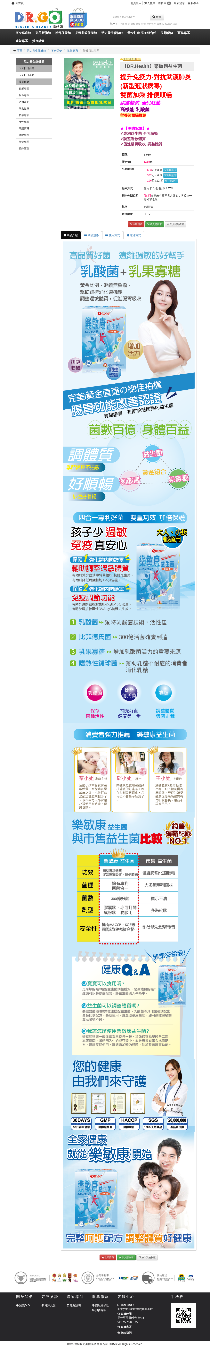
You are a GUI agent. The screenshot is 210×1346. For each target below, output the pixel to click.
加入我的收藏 (175, 224)
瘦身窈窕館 (23, 33)
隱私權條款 (100, 1305)
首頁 (19, 50)
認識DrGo (23, 1305)
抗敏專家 (72, 50)
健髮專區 (21, 41)
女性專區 (24, 121)
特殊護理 (24, 148)
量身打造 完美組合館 (141, 33)
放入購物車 (154, 224)
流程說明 (74, 1305)
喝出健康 (24, 108)
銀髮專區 (24, 88)
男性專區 (24, 95)
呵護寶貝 (24, 128)
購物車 (164, 3)
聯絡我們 (124, 1332)
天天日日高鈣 (26, 68)
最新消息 (179, 3)
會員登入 (135, 3)
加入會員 (149, 3)
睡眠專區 (24, 135)
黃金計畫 (38, 41)
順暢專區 (24, 141)
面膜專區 (183, 33)
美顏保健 (167, 33)
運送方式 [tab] (133, 235)
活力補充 (24, 101)
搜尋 (156, 17)
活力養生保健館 (112, 33)
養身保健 (56, 50)
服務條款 (99, 1310)
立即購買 (136, 224)
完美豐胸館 (43, 33)
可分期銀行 (170, 170)
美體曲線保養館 (86, 33)
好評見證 (49, 1305)
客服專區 (193, 3)
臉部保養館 (63, 33)
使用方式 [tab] (112, 235)
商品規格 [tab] (91, 235)
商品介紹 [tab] (71, 235)
